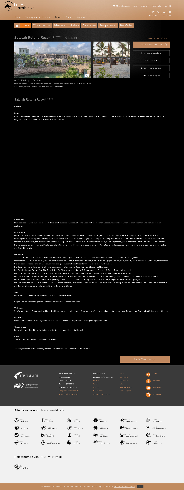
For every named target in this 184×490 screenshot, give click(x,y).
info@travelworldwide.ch (68, 391)
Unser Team (98, 391)
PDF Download (151, 61)
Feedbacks (156, 6)
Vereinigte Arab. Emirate (38, 17)
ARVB (122, 374)
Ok (140, 487)
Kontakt (167, 6)
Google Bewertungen (101, 394)
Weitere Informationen (124, 487)
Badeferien (126, 25)
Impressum (124, 380)
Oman (58, 17)
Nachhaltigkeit (125, 391)
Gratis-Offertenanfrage (154, 45)
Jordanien (81, 17)
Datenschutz (124, 377)
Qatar (69, 17)
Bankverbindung (126, 387)
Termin (95, 384)
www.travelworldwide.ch (68, 394)
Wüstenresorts (41, 25)
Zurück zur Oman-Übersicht (158, 38)
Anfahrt (96, 387)
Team (135, 6)
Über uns (145, 6)
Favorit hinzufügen (151, 76)
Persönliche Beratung (151, 53)
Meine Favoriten (123, 6)
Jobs (121, 384)
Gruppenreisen (108, 25)
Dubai (18, 17)
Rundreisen (89, 25)
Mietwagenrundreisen (66, 25)
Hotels (25, 25)
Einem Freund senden (151, 68)
